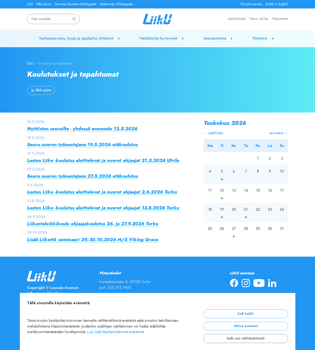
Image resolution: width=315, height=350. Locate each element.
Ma (222, 179)
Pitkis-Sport (43, 4)
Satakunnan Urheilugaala (116, 4)
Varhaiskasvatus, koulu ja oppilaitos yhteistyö (76, 38)
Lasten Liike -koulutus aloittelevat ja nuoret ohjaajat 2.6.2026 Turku (102, 192)
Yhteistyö (259, 38)
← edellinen (213, 132)
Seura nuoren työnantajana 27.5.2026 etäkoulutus (82, 176)
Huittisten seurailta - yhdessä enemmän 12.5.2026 (82, 129)
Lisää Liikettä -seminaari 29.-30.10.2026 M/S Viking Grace (92, 239)
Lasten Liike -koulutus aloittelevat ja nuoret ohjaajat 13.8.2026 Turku (103, 208)
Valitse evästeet (245, 326)
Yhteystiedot (280, 18)
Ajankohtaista (237, 18)
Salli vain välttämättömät (246, 338)
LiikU (30, 4)
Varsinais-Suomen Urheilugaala (75, 4)
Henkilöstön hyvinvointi (158, 38)
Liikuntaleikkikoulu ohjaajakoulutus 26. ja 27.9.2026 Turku (92, 224)
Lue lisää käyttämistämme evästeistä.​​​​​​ (116, 331)
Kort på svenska (251, 4)
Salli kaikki (246, 313)
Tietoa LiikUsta (258, 18)
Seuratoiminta (215, 38)
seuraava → (278, 132)
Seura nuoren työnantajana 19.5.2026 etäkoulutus (82, 144)
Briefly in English (277, 4)
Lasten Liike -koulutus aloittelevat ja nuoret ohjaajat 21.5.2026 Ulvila (103, 160)
